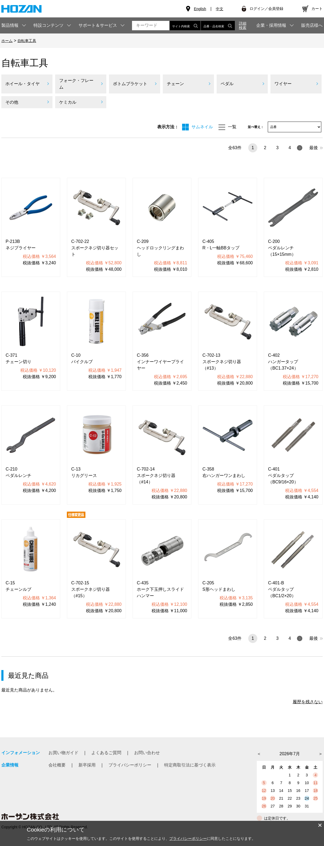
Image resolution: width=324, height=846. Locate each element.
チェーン (175, 83)
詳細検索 (242, 25)
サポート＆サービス (97, 25)
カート (317, 8)
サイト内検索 (185, 25)
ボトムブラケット (130, 83)
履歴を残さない (308, 702)
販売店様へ (312, 25)
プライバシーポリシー (129, 765)
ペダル (227, 83)
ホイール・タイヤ (22, 83)
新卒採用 (87, 765)
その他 (11, 102)
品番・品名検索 (218, 25)
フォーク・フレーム (76, 84)
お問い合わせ (147, 752)
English (200, 9)
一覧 (232, 127)
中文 (219, 9)
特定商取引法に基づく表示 (190, 765)
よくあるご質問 (106, 752)
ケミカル (67, 102)
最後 (316, 147)
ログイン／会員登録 (266, 8)
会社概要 (57, 765)
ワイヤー (283, 83)
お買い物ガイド (63, 752)
